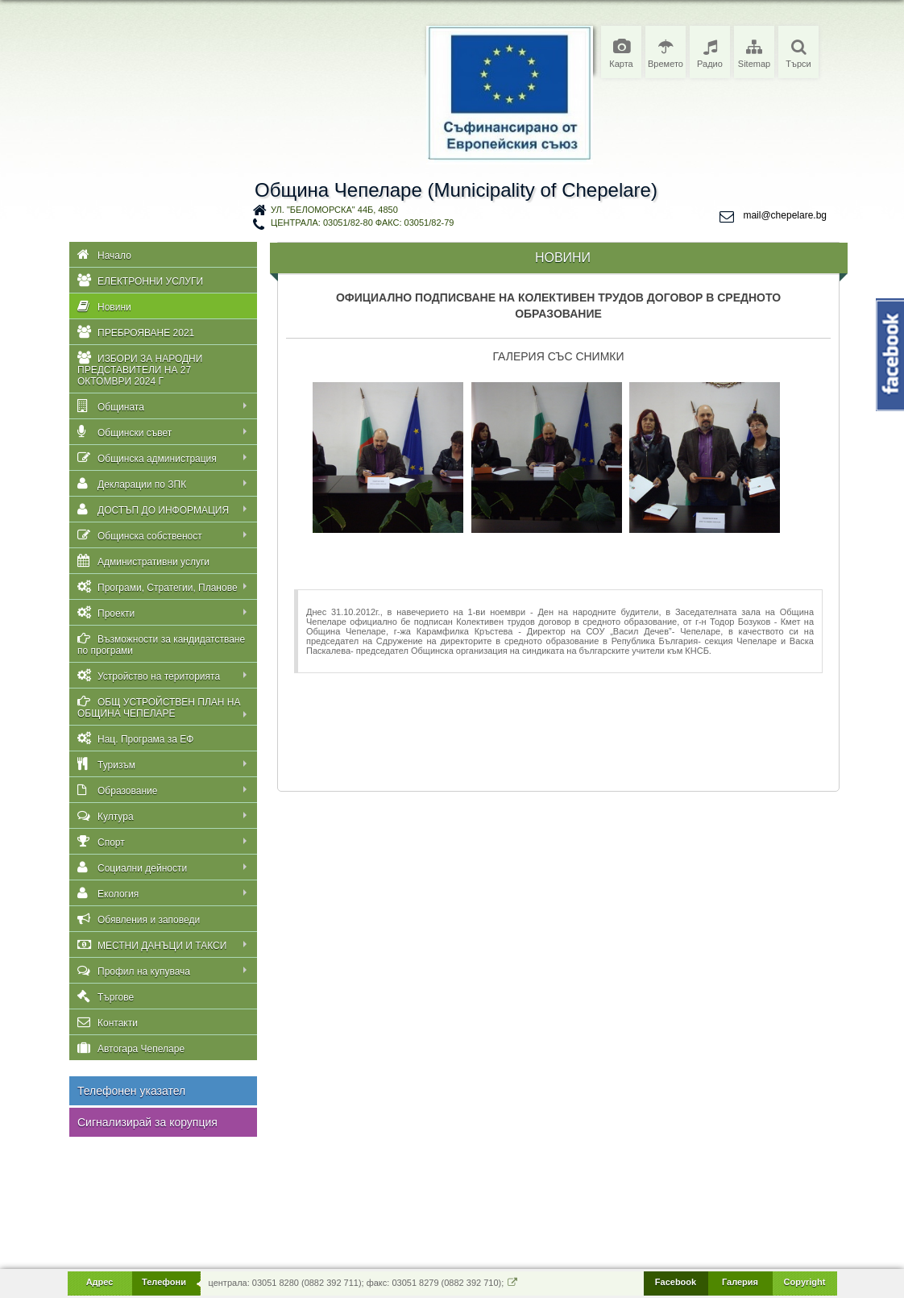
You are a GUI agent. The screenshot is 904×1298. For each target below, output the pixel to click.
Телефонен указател (131, 1090)
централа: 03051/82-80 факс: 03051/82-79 (362, 222)
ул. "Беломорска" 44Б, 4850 (334, 209)
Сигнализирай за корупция (147, 1122)
